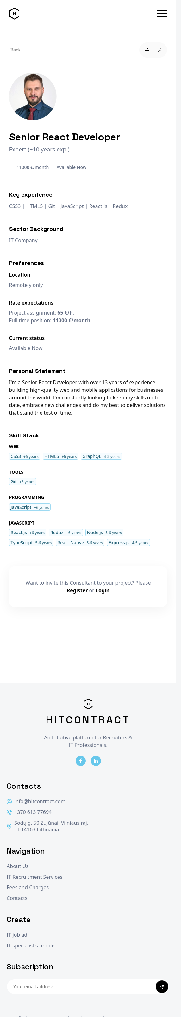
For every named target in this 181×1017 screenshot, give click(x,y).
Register (77, 590)
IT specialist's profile (30, 945)
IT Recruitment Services (34, 877)
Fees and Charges (28, 887)
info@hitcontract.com (36, 801)
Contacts (17, 898)
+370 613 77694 (29, 812)
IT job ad (17, 935)
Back (15, 49)
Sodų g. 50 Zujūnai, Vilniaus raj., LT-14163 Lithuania (48, 826)
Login (102, 590)
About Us (17, 866)
